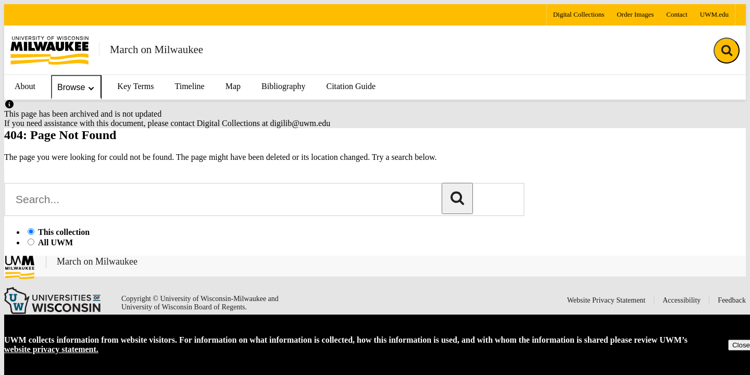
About (25, 86)
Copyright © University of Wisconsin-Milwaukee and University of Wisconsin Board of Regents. (200, 303)
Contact (676, 14)
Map (233, 86)
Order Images (635, 14)
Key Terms (135, 86)
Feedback (732, 300)
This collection (64, 232)
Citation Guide (351, 86)
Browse (76, 88)
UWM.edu (714, 14)
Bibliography (283, 86)
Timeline (189, 86)
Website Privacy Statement (606, 300)
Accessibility (681, 300)
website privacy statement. (51, 349)
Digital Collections (579, 14)
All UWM (55, 242)
